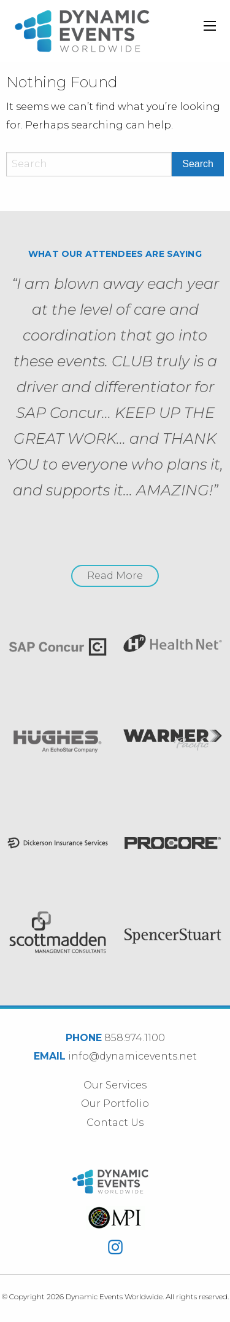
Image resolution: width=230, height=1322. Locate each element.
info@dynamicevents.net (132, 1056)
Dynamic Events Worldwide (82, 31)
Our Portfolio (115, 1103)
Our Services (115, 1085)
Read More (115, 575)
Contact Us (115, 1122)
